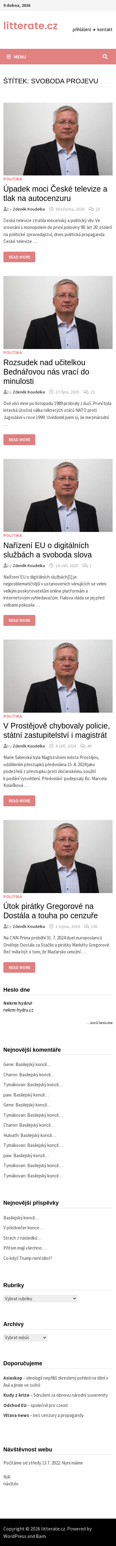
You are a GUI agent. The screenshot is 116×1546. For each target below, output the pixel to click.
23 (98, 209)
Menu (16, 57)
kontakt (105, 29)
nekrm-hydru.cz (18, 1010)
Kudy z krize (16, 1395)
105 (94, 926)
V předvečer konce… (23, 1228)
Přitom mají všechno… (24, 1248)
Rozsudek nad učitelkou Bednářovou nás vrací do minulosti (46, 371)
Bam (41, 1536)
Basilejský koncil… (33, 1064)
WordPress (14, 1536)
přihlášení (82, 29)
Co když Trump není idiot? (27, 1258)
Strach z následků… (22, 1238)
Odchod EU (15, 1405)
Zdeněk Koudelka (29, 209)
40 (89, 746)
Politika (12, 179)
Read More (22, 257)
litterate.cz (30, 26)
